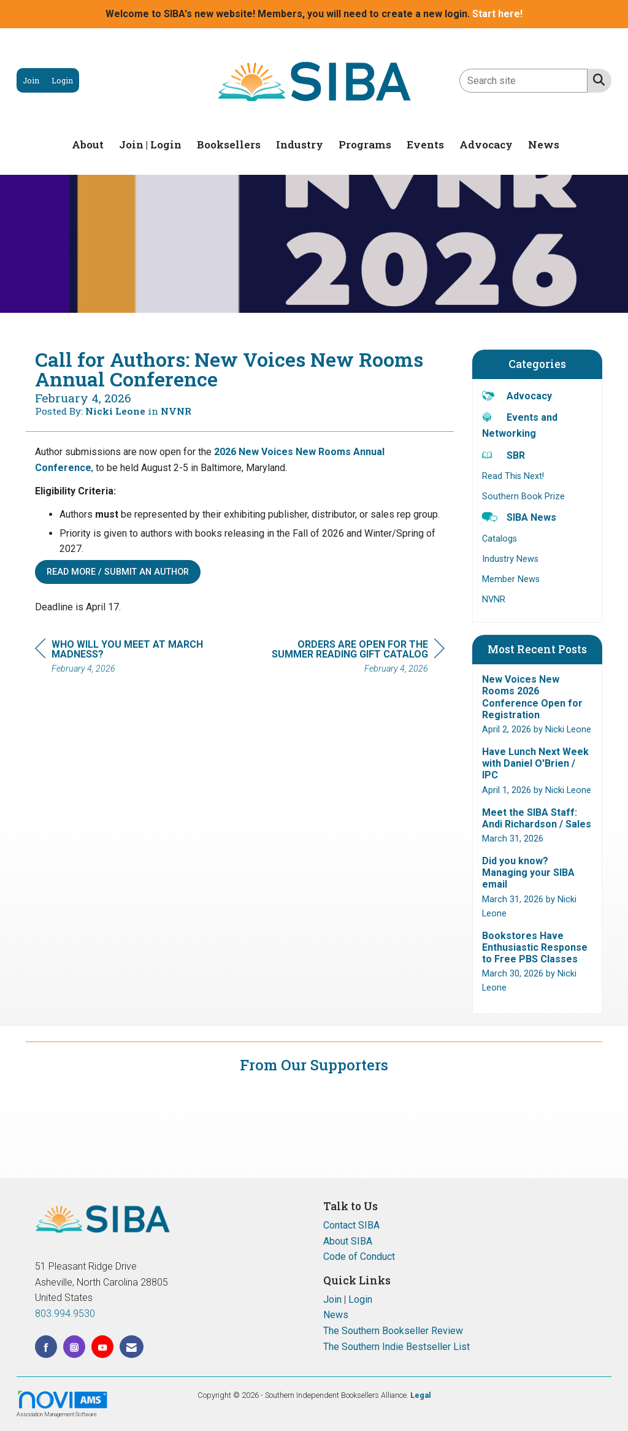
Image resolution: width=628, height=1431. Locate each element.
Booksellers (229, 144)
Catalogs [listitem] (499, 539)
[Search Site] (596, 80)
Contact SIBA (351, 1225)
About (88, 144)
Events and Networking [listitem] (519, 424)
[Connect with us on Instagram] (74, 1346)
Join (332, 1299)
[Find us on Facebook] (46, 1346)
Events (425, 144)
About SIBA (347, 1241)
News (543, 144)
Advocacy (486, 144)
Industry (299, 144)
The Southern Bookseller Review (393, 1331)
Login (360, 1299)
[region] (353, 658)
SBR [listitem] (503, 454)
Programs (365, 144)
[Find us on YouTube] (102, 1346)
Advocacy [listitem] (517, 395)
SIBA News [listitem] (519, 516)
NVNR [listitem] (493, 599)
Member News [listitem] (511, 579)
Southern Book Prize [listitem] (523, 496)
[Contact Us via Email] (132, 1346)
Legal (420, 1395)
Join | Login (150, 144)
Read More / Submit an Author (118, 572)
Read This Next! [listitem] (513, 476)
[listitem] (31, 80)
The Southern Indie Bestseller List (396, 1346)
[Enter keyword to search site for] (523, 81)
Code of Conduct (359, 1256)
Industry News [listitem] (510, 559)
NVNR (176, 411)
